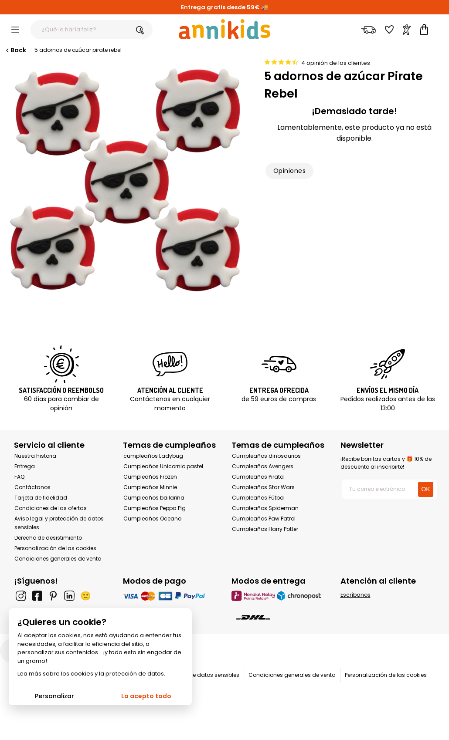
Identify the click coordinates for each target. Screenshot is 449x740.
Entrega (24, 466)
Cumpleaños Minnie (150, 487)
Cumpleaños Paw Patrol (264, 518)
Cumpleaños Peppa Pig (154, 508)
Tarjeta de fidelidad (40, 497)
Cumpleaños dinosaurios (266, 456)
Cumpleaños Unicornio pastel (163, 466)
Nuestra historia (35, 456)
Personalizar (54, 696)
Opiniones (289, 170)
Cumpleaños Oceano (152, 518)
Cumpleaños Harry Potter (265, 529)
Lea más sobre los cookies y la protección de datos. (91, 673)
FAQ (19, 476)
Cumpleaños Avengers (262, 466)
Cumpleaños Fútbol (258, 497)
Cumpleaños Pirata (258, 476)
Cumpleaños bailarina (153, 497)
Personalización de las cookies (55, 548)
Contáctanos (32, 487)
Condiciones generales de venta (58, 558)
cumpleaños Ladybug (153, 456)
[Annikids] (224, 29)
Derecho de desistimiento (48, 537)
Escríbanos (355, 594)
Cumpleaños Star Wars (263, 487)
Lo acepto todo (146, 696)
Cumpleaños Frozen (150, 476)
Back (15, 50)
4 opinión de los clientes (335, 63)
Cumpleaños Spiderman (265, 508)
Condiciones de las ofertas (50, 508)
